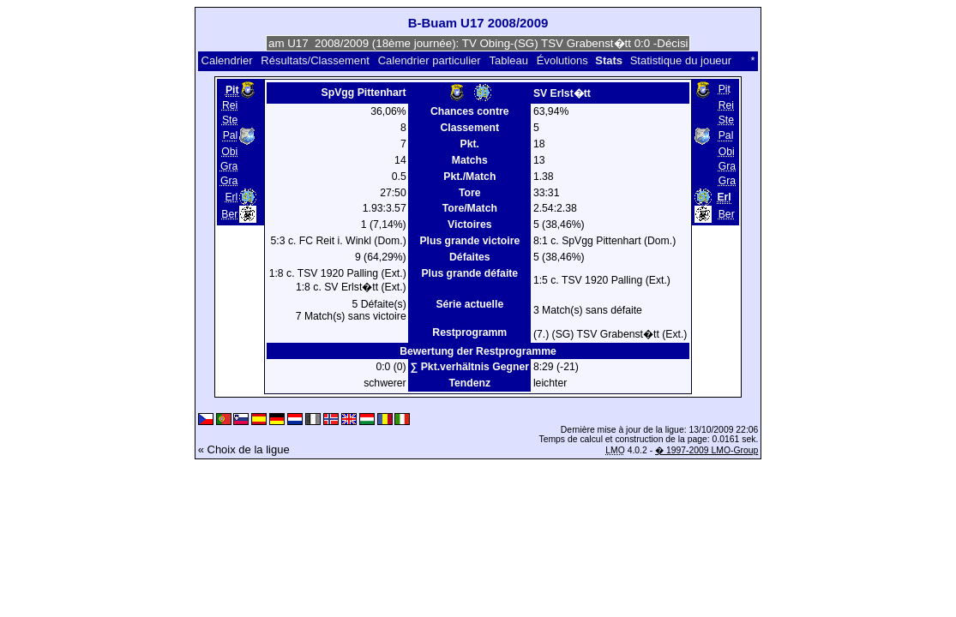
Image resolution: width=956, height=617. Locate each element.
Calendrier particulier (429, 60)
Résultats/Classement (315, 60)
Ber (229, 214)
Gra (228, 166)
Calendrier (227, 60)
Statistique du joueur (681, 60)
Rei (229, 105)
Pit (725, 89)
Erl (231, 197)
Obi (229, 152)
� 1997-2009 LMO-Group (706, 450)
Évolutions (562, 60)
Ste (229, 120)
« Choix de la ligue (244, 449)
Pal (230, 136)
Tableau (508, 60)
